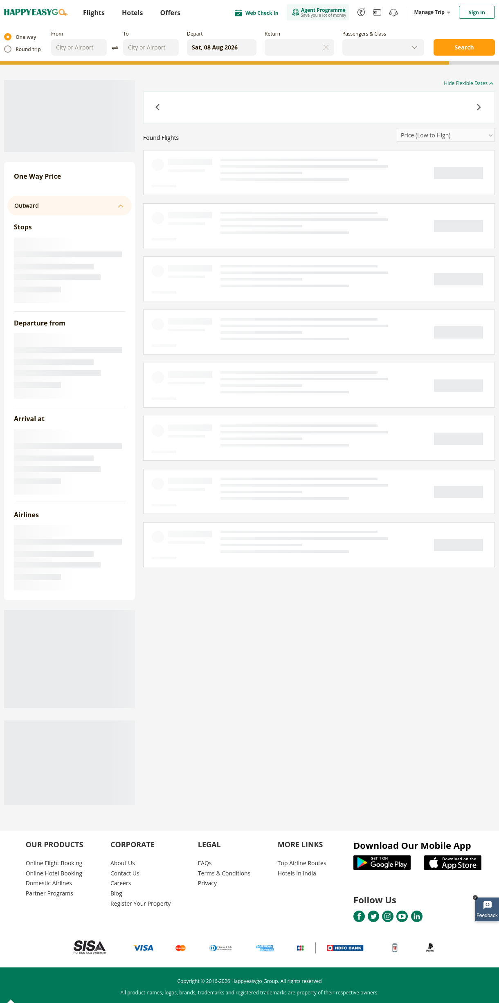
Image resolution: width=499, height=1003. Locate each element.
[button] (158, 108)
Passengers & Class (364, 33)
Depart (195, 33)
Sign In (477, 12)
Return (272, 33)
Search (464, 47)
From (57, 33)
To (126, 33)
